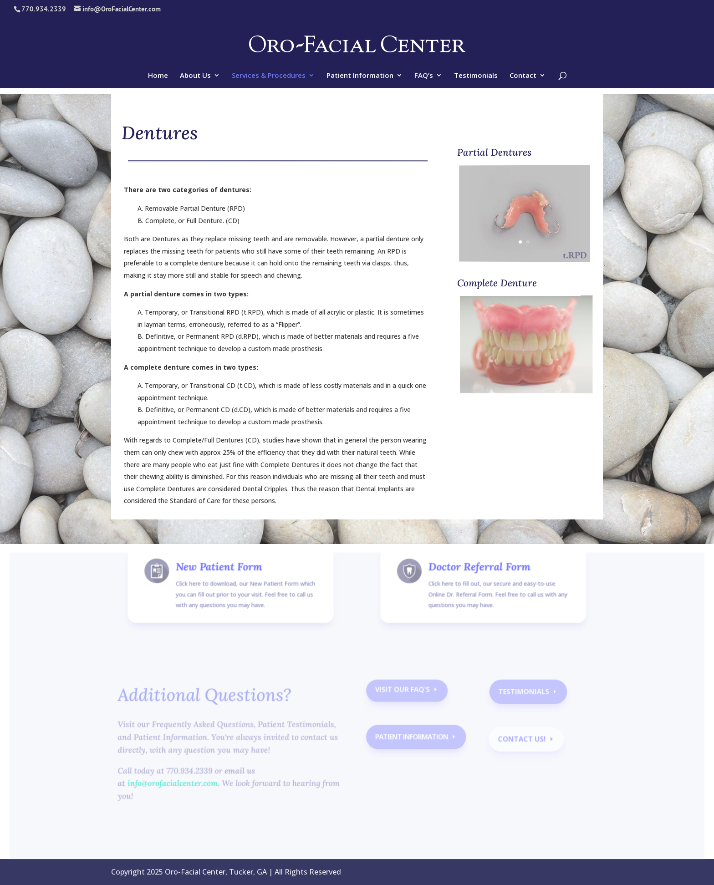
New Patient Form (223, 579)
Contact (523, 76)
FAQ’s (423, 76)
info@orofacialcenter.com (177, 785)
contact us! (518, 741)
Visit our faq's (402, 693)
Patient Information (359, 76)
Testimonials (476, 76)
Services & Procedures (269, 76)
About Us (195, 76)
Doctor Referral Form (476, 579)
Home (158, 76)
